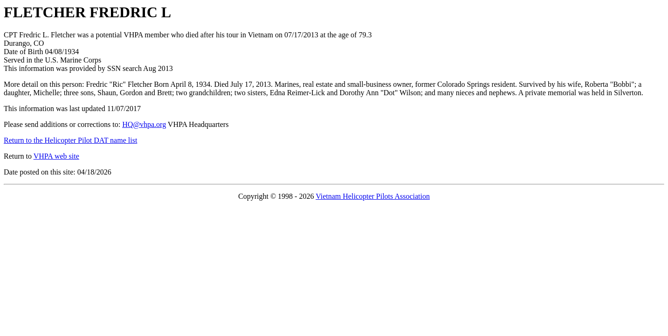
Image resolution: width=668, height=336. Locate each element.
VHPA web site (56, 156)
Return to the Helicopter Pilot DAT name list (70, 140)
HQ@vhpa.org (144, 124)
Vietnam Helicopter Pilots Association (373, 196)
